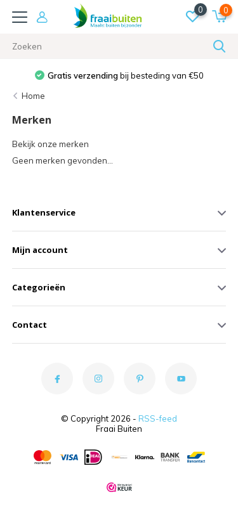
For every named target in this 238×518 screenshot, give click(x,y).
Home (33, 96)
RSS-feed (157, 418)
